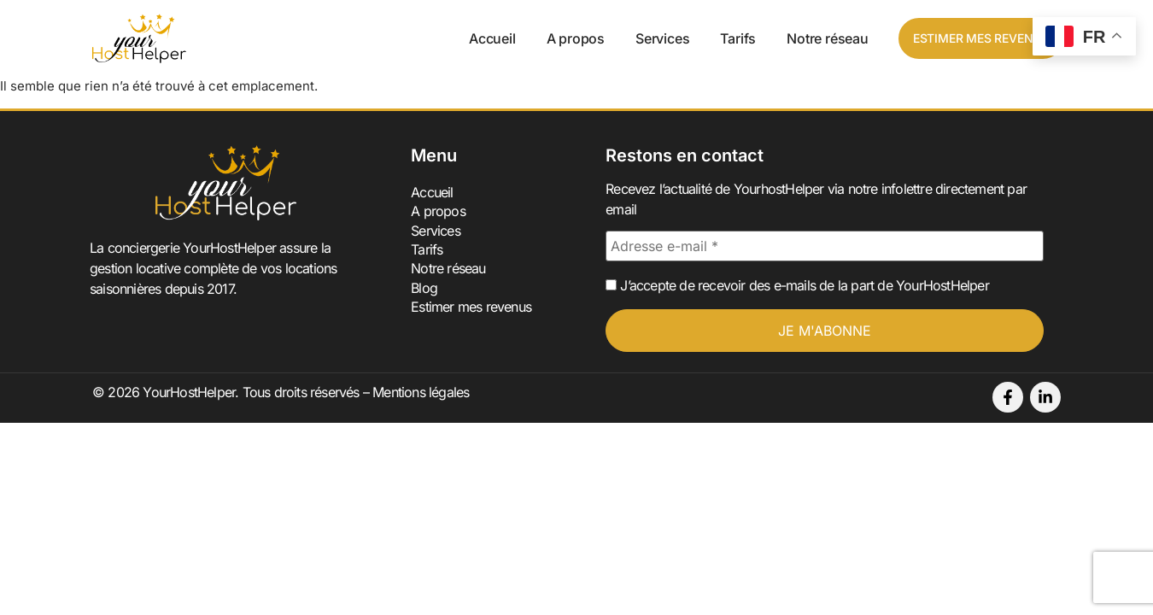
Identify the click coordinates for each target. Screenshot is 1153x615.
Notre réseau (828, 38)
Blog (424, 287)
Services (662, 38)
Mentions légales (420, 392)
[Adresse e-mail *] (825, 246)
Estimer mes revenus (471, 306)
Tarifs (738, 38)
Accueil (492, 38)
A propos (576, 38)
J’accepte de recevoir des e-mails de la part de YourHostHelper (797, 285)
